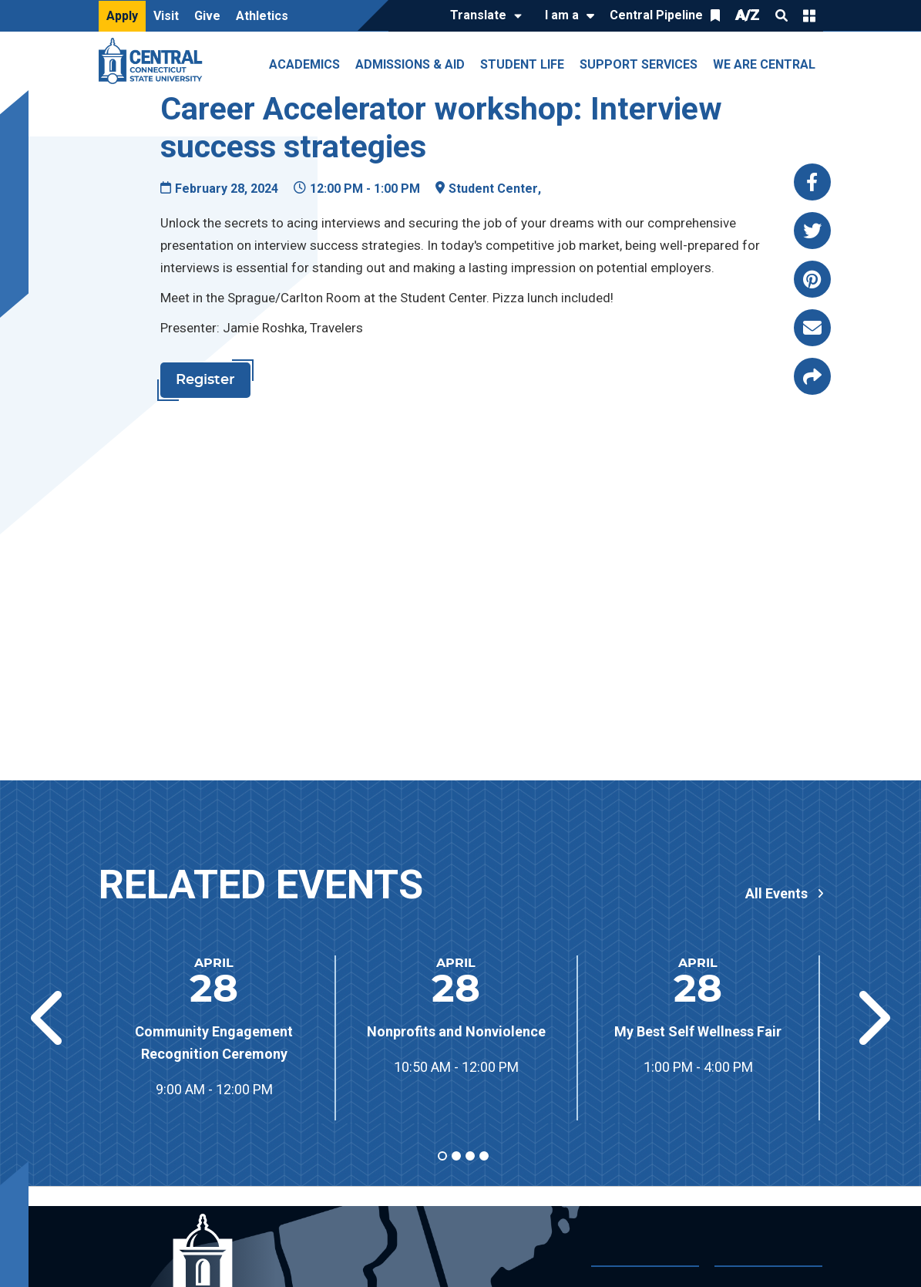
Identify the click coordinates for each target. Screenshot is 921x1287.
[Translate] (482, 16)
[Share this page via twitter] (812, 230)
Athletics (262, 15)
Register (205, 380)
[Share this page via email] (812, 327)
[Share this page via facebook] (812, 181)
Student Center (493, 188)
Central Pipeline (656, 15)
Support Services (638, 64)
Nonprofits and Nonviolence (456, 1031)
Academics (304, 64)
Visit (166, 15)
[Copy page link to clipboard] (812, 376)
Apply (122, 15)
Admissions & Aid (410, 64)
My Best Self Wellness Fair (698, 1031)
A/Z (747, 15)
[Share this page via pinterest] (812, 279)
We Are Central (764, 64)
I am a (562, 15)
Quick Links (809, 15)
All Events (776, 894)
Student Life (522, 64)
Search (781, 15)
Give (207, 15)
